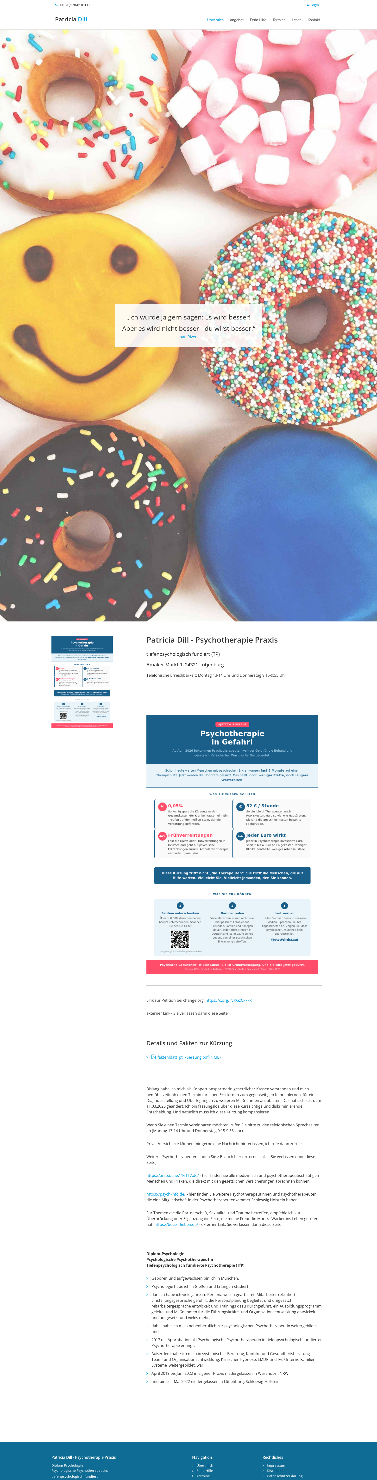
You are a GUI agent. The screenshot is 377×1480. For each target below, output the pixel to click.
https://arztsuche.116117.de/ (173, 1293)
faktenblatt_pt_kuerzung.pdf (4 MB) (186, 1175)
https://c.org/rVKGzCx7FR (229, 1118)
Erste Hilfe (258, 20)
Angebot (237, 20)
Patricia (71, 19)
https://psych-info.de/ (166, 1312)
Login (313, 5)
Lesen (297, 20)
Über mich (215, 20)
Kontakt (314, 20)
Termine (279, 20)
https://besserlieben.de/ (176, 1342)
